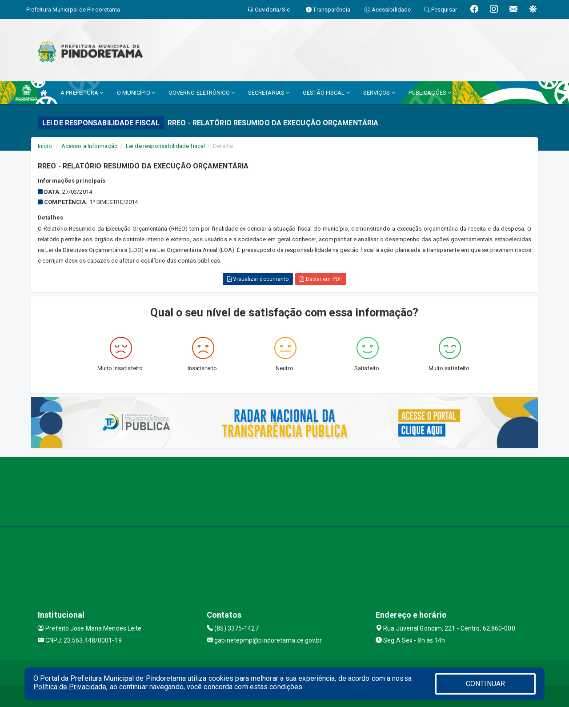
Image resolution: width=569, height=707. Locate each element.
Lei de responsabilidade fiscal (165, 146)
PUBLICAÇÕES (430, 92)
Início (45, 146)
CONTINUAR (485, 683)
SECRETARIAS (268, 92)
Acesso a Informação (89, 146)
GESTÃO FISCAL (326, 92)
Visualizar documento (258, 279)
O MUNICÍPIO (136, 92)
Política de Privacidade (69, 687)
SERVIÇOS (379, 92)
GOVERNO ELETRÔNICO (201, 92)
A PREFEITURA (81, 92)
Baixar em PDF (321, 279)
